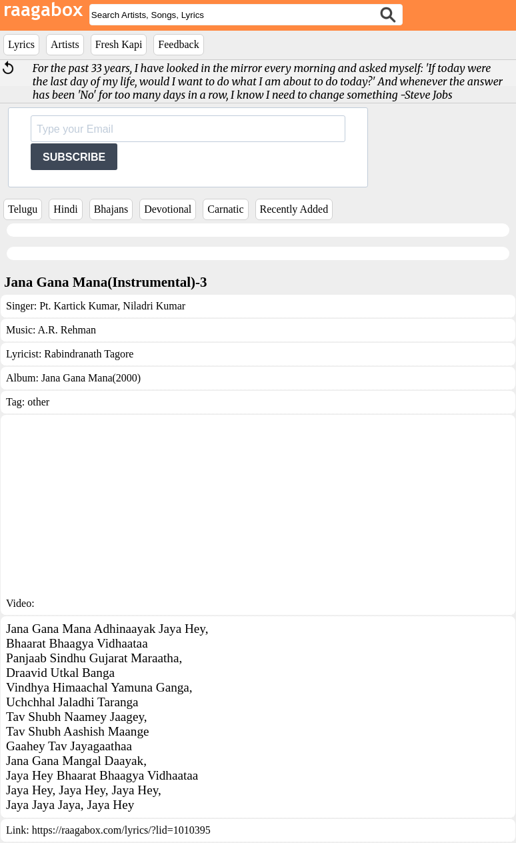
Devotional (167, 209)
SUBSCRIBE (74, 157)
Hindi (65, 209)
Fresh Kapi (119, 44)
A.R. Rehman (67, 329)
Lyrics (21, 44)
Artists (65, 44)
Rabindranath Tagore (88, 353)
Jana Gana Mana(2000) (91, 377)
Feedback (178, 44)
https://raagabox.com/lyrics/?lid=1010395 (121, 830)
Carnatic (225, 209)
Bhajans (111, 209)
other (38, 401)
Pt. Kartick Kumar (78, 305)
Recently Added (294, 209)
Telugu (22, 209)
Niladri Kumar (152, 305)
